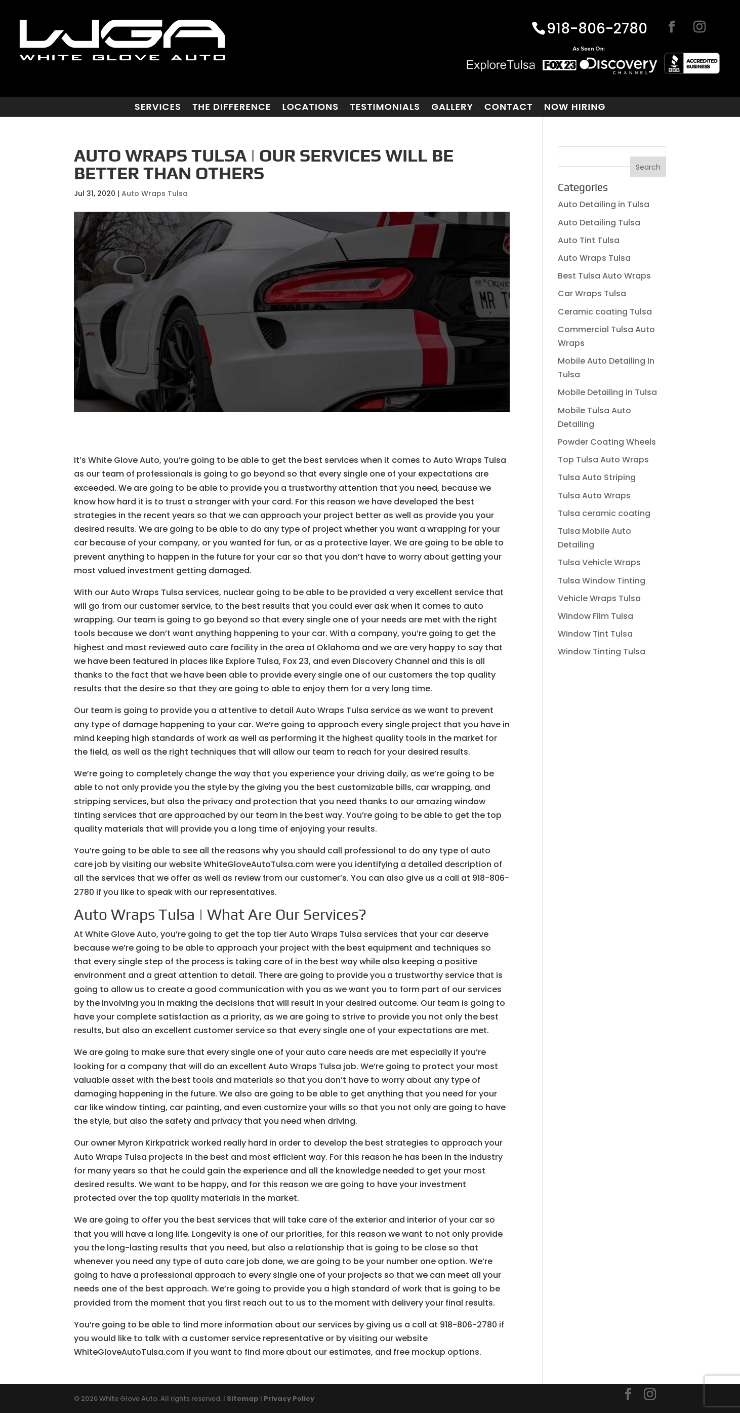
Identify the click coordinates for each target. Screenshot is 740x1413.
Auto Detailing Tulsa (599, 222)
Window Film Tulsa (595, 616)
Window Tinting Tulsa (601, 651)
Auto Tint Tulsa (589, 240)
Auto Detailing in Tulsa (603, 204)
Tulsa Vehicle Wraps (599, 562)
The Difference (231, 106)
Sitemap (243, 1398)
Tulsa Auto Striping (597, 477)
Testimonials (385, 106)
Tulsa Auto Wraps (594, 495)
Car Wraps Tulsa (592, 293)
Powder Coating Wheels (607, 442)
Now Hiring (575, 106)
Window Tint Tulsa (595, 634)
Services (158, 106)
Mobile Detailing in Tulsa (607, 392)
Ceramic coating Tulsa (605, 312)
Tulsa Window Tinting (601, 580)
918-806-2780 (597, 29)
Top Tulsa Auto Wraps (603, 459)
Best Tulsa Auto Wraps (604, 276)
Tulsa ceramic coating (604, 513)
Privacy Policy (289, 1398)
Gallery (452, 106)
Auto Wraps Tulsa (154, 193)
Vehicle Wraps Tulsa (599, 598)
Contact (508, 106)
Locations (310, 106)
